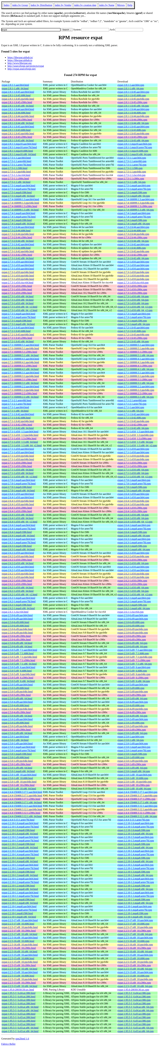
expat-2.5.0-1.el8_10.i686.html (17, 778)
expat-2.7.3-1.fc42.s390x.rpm (132, 254)
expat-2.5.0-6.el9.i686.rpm (130, 622)
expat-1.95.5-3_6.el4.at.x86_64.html (20, 1007)
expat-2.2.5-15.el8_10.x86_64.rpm (135, 968)
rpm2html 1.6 (22, 1038)
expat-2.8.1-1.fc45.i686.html (16, 95)
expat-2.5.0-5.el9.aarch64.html (17, 684)
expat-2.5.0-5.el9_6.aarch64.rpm (133, 667)
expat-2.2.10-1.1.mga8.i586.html (18, 899)
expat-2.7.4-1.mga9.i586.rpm (132, 220)
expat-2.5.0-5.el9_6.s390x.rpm (132, 677)
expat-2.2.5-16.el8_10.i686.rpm (133, 941)
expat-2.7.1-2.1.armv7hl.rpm (131, 404)
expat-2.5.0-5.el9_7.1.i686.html (18, 653)
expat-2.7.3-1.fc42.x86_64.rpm (133, 258)
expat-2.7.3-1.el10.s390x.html (17, 286)
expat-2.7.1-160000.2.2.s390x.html (19, 393)
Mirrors (121, 5)
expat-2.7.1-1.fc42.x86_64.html (18, 428)
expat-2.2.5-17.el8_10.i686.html (18, 923)
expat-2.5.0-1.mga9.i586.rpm (132, 754)
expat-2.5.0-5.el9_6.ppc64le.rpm (133, 674)
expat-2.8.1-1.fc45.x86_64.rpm (133, 105)
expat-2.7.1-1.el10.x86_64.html (17, 469)
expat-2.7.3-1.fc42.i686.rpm (131, 248)
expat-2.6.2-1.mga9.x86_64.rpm (133, 608)
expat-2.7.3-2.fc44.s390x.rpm (132, 237)
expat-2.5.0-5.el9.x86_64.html (17, 698)
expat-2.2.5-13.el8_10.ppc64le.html (20, 979)
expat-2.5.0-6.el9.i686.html (15, 622)
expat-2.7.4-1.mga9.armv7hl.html (19, 216)
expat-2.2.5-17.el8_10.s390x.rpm (134, 930)
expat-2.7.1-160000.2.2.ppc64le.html (20, 390)
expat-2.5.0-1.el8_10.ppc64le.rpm (134, 781)
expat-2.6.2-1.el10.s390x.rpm (132, 580)
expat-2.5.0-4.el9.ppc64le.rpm (132, 709)
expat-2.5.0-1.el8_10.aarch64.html (19, 774)
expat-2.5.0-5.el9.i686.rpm (130, 688)
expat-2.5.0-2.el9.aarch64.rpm (132, 719)
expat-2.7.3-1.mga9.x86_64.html (18, 324)
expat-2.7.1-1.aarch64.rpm (130, 407)
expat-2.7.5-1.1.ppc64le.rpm (131, 171)
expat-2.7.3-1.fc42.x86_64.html (18, 258)
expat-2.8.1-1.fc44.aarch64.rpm (133, 109)
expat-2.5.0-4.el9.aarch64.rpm (132, 702)
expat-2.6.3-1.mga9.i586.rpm (132, 546)
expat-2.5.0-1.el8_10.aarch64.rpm (134, 774)
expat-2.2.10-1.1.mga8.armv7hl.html (20, 896)
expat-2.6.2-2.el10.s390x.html (17, 560)
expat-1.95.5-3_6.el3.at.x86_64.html (20, 1027)
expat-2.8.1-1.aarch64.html (15, 85)
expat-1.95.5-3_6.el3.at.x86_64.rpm (135, 1027)
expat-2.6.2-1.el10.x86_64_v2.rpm (135, 594)
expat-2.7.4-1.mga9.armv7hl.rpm (134, 216)
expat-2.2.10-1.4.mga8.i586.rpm (133, 858)
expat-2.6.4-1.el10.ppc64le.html (18, 501)
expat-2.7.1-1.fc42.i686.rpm (131, 417)
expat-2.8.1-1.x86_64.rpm (130, 88)
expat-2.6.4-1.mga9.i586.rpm (132, 532)
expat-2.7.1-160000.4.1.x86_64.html (20, 369)
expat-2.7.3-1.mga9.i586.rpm (132, 320)
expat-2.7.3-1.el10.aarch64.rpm (133, 261)
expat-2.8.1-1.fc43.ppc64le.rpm (133, 133)
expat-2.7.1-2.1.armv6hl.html (16, 400)
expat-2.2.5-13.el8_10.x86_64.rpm (135, 986)
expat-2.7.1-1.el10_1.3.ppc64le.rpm (135, 435)
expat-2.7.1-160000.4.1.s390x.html (19, 365)
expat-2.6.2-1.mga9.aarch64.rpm (133, 598)
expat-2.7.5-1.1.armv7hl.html (16, 164)
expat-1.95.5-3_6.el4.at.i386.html (18, 993)
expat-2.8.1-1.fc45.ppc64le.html (18, 99)
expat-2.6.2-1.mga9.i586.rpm (132, 605)
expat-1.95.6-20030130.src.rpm (133, 989)
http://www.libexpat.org (19, 63)
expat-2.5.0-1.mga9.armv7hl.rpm (134, 750)
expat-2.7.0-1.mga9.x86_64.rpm (133, 490)
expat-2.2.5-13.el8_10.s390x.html (19, 982)
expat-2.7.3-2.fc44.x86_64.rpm (133, 241)
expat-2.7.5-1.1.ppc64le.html (16, 171)
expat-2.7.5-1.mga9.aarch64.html (18, 185)
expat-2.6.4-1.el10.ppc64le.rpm (133, 501)
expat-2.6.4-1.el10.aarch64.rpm (133, 494)
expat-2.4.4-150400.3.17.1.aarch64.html (22, 792)
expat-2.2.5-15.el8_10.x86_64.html (19, 968)
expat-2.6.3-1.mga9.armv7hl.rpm (134, 542)
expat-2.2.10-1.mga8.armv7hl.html (19, 910)
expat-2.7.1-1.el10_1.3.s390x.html (19, 438)
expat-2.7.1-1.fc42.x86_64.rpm (133, 428)
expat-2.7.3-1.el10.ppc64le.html (18, 272)
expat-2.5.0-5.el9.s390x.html (16, 695)
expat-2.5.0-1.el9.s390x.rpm (131, 764)
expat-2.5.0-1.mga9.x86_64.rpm (133, 771)
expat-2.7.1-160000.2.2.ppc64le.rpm (135, 390)
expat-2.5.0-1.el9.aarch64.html (17, 743)
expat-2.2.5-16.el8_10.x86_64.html (19, 951)
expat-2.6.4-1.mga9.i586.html (17, 532)
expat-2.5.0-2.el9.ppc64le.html (17, 726)
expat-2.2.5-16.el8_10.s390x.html (19, 948)
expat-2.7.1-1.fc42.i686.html (16, 417)
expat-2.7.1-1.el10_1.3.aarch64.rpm (135, 431)
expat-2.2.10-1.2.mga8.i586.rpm (133, 885)
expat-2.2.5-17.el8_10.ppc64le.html (20, 927)
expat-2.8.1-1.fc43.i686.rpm (131, 130)
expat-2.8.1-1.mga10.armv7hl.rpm (134, 147)
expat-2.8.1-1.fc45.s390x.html (17, 102)
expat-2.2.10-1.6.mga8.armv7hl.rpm (135, 826)
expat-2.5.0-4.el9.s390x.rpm (131, 712)
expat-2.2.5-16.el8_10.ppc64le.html (20, 944)
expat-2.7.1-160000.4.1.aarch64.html (20, 358)
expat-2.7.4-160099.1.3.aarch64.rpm (135, 199)
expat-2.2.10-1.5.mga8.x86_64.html (20, 847)
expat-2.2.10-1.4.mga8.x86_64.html (20, 861)
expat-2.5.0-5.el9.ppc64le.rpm (132, 691)
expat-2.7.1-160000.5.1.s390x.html (19, 352)
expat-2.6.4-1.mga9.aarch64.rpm (133, 525)
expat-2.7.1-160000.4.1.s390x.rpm (134, 365)
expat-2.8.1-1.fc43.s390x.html (17, 137)
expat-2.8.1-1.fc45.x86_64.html (18, 105)
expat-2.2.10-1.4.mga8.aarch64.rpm (135, 851)
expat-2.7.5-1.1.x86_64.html (16, 182)
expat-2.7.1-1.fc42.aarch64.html (18, 414)
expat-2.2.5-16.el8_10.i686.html (18, 941)
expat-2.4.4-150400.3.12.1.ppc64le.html (22, 809)
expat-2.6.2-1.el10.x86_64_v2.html (19, 594)
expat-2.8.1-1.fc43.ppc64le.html (18, 133)
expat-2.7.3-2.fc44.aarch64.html (18, 227)
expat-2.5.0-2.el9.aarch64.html (17, 719)
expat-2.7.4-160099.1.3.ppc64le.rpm (135, 203)
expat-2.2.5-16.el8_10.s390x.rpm (134, 948)
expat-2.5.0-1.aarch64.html (15, 736)
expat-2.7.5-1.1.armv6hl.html (16, 161)
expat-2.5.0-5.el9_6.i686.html (17, 670)
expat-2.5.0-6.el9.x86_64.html (17, 643)
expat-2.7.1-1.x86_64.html (15, 410)
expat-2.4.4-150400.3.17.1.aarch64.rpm (137, 792)
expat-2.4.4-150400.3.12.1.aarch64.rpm (137, 806)
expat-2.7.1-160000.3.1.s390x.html (19, 379)
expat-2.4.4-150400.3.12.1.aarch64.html (22, 806)
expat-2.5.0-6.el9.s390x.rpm (131, 636)
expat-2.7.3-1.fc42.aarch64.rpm (133, 244)
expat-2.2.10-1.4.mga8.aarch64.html (20, 851)
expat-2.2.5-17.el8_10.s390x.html (19, 930)
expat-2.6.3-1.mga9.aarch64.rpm (133, 539)
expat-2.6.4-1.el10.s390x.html (17, 508)
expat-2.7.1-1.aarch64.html (15, 407)
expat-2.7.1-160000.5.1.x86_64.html (20, 355)
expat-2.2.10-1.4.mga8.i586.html (18, 858)
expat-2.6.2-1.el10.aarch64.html (18, 566)
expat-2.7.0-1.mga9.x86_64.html (18, 490)
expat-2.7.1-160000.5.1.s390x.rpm (134, 352)
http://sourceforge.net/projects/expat (26, 66)
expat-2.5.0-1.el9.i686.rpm (130, 757)
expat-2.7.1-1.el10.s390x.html (17, 462)
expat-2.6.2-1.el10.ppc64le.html (18, 573)
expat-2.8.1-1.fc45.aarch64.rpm (133, 92)
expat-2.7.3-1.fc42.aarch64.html (18, 244)
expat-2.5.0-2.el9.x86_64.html (17, 733)
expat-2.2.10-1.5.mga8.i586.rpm (133, 844)
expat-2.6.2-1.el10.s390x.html (17, 580)
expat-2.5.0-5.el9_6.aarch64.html (18, 667)
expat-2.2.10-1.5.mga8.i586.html (18, 844)
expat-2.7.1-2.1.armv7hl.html (16, 404)
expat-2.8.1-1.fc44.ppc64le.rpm (133, 116)
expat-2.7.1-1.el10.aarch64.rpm (133, 449)
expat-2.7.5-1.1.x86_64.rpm (131, 182)
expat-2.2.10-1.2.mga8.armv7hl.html (20, 882)
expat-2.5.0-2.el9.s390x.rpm (131, 729)
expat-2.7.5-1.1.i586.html (14, 168)
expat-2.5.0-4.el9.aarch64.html (17, 702)
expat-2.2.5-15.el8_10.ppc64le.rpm (135, 962)
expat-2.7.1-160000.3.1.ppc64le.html (20, 376)
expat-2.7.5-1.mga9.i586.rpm (132, 192)
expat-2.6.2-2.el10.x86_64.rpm (133, 563)
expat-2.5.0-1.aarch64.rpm (130, 736)
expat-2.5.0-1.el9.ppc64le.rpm (132, 761)
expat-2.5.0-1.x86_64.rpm (130, 740)
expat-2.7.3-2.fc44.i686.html (16, 230)
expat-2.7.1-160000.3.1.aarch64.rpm (135, 372)
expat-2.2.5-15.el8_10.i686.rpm (133, 958)
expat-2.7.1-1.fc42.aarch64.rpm (133, 414)
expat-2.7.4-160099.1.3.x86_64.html (20, 209)
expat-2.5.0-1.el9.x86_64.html (17, 767)
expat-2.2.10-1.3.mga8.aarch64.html (20, 865)
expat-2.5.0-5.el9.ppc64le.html (17, 691)
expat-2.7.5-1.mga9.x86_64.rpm (133, 196)
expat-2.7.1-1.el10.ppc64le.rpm (133, 456)
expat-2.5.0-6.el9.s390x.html (16, 636)
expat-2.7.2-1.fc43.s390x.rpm (132, 338)
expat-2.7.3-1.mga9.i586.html (17, 320)
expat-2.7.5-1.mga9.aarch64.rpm (133, 185)
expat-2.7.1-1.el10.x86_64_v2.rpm (135, 476)
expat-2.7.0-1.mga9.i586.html (17, 487)
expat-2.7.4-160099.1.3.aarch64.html (20, 199)
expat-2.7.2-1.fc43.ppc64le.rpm (133, 334)
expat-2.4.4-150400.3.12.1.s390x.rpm (136, 813)
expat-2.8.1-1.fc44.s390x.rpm (132, 119)
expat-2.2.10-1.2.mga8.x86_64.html (20, 889)
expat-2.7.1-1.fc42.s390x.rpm (132, 424)
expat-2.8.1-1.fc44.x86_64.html (18, 123)
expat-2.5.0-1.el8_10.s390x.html (18, 785)
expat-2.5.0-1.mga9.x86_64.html (18, 771)
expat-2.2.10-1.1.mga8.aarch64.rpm (135, 892)
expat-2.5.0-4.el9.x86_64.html (17, 715)
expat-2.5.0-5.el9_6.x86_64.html (18, 681)
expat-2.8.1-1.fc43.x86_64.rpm (133, 140)
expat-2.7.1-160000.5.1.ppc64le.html (20, 348)
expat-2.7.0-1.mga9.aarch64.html (18, 480)
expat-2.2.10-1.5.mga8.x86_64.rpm (135, 847)
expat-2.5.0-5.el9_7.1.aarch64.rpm (134, 650)
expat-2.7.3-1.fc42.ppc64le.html (18, 251)
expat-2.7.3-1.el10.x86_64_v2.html (19, 306)
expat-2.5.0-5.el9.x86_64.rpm (132, 698)
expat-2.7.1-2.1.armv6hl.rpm (131, 400)
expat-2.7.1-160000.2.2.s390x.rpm (134, 393)
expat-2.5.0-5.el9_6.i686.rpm (132, 670)
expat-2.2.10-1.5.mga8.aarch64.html (20, 837)
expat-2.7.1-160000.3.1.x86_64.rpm (135, 383)
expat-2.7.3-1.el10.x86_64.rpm (133, 296)
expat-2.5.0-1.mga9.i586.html (17, 754)
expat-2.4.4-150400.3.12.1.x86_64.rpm (137, 816)
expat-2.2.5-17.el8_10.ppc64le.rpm (135, 927)
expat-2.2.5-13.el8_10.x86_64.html (19, 986)
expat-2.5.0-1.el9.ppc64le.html (17, 761)
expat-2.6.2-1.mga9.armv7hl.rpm (134, 601)
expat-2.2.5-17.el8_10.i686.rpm (133, 923)
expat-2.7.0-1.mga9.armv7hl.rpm (134, 483)
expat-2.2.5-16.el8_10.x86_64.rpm (135, 951)
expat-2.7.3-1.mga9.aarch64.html (18, 313)
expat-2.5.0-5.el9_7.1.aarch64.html (19, 650)
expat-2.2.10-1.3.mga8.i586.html (18, 871)
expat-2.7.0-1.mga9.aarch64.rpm (133, 480)
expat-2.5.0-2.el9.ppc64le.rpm (132, 726)
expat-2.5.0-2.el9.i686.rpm (130, 722)
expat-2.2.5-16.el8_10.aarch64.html (20, 937)
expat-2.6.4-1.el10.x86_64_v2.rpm (135, 521)
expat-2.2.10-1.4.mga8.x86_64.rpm (135, 861)
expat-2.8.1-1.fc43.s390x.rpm (132, 137)
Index (6, 5)
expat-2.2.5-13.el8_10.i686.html (18, 975)
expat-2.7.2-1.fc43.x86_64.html (18, 341)
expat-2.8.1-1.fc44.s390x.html (17, 119)
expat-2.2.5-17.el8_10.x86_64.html (19, 934)
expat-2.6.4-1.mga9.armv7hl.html (19, 528)
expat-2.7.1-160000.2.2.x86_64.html (20, 397)
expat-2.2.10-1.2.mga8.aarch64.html (20, 878)
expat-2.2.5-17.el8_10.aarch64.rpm (135, 920)
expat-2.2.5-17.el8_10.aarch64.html (20, 920)
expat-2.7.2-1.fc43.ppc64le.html (18, 334)
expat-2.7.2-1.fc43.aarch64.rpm (133, 327)
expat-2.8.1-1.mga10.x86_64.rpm (134, 154)
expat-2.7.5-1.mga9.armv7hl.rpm (134, 189)
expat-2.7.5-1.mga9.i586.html (17, 192)
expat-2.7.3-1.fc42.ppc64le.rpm (133, 251)
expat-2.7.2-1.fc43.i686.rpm (131, 331)
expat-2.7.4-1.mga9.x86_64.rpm (133, 223)
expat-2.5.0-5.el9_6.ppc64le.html (18, 674)
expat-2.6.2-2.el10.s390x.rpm (132, 560)
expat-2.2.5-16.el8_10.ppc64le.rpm (135, 944)
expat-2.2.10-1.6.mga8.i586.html (18, 830)
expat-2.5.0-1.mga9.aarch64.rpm (133, 747)
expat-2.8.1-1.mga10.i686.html (17, 151)
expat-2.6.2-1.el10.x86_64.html (17, 587)
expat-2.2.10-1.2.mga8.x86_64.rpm (135, 889)
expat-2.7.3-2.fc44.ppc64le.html (18, 234)
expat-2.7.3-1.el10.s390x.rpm (132, 286)
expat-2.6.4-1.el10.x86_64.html (17, 514)
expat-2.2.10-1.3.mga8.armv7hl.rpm (135, 868)
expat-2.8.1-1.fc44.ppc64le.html (18, 116)
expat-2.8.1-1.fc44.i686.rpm (131, 112)
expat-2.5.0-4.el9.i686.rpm (130, 705)
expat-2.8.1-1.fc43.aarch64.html (18, 126)
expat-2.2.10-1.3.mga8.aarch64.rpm (135, 865)
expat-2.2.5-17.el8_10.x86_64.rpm (135, 934)
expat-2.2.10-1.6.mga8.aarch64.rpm (135, 823)
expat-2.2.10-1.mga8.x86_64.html (19, 917)
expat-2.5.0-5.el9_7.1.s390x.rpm (133, 660)
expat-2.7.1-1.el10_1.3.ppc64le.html (20, 435)
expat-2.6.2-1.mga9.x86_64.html (18, 608)
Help (130, 5)
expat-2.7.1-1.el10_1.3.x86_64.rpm (135, 442)
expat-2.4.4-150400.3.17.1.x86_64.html (22, 802)
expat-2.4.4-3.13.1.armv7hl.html (18, 819)
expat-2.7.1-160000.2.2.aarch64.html (20, 386)
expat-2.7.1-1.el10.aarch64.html (18, 449)
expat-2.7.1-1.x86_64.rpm (130, 410)
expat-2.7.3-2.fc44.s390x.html (17, 237)
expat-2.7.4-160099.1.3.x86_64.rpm (135, 209)
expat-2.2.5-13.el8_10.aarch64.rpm (135, 972)
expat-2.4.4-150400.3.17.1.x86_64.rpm (137, 802)
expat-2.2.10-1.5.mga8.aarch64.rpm (135, 837)
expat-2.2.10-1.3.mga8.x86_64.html (20, 875)
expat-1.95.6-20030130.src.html (18, 989)
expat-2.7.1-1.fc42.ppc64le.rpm (133, 421)
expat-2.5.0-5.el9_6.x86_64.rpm (133, 681)
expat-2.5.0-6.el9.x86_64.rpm (132, 643)
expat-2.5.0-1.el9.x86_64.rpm (132, 767)
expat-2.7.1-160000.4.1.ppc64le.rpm (135, 362)
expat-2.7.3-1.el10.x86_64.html (17, 296)
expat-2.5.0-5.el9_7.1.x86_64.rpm (134, 663)
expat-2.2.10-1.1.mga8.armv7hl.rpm (135, 896)
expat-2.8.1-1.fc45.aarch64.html (18, 92)
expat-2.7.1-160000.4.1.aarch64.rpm (135, 358)
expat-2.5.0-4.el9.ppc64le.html (17, 709)
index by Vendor (63, 5)
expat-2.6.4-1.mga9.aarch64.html (18, 525)
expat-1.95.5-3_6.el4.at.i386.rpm (134, 993)
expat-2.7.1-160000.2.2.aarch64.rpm (135, 386)
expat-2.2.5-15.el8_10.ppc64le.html (20, 962)
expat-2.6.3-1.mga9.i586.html (17, 546)
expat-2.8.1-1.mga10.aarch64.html (19, 144)
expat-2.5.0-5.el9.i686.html (15, 688)
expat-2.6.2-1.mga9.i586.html (17, 605)
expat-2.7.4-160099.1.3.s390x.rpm (134, 206)
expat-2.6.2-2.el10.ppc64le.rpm (133, 556)
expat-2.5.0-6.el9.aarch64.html (17, 615)
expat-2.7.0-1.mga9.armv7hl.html (19, 483)
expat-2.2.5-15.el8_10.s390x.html (19, 965)
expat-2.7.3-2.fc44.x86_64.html (18, 241)
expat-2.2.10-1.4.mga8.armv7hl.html (20, 854)
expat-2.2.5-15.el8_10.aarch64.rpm (135, 955)
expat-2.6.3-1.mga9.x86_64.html (18, 549)
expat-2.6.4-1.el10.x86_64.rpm (133, 514)
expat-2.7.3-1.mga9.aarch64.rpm (133, 313)
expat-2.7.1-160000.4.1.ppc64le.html (20, 362)
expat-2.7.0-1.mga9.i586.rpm (132, 487)
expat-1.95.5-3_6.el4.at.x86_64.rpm (135, 1007)
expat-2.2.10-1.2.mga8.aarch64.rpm (135, 878)
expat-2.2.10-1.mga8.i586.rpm (132, 913)
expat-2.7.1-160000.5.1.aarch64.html (20, 345)
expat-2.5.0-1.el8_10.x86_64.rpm (134, 788)
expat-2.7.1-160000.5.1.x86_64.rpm (135, 355)
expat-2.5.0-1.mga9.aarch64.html (18, 747)
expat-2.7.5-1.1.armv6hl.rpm (131, 161)
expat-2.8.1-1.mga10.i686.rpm (132, 151)
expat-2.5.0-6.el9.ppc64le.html (17, 629)
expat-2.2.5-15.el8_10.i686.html (18, 958)
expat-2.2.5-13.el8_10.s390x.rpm (134, 982)
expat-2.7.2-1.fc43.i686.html (16, 331)
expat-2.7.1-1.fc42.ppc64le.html (18, 421)
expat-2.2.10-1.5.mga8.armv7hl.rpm (135, 840)
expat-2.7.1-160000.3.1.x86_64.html (20, 383)
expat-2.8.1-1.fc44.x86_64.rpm (133, 123)
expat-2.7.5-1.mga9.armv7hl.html (19, 189)
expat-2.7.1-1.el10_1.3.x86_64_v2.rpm (137, 445)
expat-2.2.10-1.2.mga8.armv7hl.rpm (135, 882)
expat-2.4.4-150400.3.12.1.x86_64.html (22, 816)
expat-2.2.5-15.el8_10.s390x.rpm (134, 965)
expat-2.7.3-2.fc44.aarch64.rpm (133, 227)
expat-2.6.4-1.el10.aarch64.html (18, 494)
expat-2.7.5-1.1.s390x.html (15, 178)
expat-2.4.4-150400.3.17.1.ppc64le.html (22, 795)
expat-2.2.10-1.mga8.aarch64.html (19, 906)
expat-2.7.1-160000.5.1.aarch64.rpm (135, 345)
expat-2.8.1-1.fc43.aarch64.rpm (133, 126)
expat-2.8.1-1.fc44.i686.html (16, 112)
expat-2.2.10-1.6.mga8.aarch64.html (20, 823)
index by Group (20, 5)
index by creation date (85, 5)
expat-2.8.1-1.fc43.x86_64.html (18, 140)
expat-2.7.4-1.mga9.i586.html (17, 220)
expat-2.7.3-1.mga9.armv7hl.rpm (134, 317)
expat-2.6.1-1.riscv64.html (15, 611)
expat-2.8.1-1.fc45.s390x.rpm (132, 102)
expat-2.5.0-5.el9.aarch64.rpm (132, 684)
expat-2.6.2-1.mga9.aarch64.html (18, 598)
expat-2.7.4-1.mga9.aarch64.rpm (133, 213)
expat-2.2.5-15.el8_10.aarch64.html (20, 955)
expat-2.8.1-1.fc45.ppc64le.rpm (133, 99)
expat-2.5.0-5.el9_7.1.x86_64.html (19, 663)
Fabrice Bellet (8, 1044)
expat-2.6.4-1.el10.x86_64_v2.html (19, 521)
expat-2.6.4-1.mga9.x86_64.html (18, 535)
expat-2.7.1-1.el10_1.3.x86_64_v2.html (22, 445)
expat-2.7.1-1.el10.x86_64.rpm (133, 469)
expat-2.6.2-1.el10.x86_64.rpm (133, 587)
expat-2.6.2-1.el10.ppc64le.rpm (133, 573)
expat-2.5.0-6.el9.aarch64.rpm (132, 615)
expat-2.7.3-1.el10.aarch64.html (18, 261)
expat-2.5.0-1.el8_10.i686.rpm (132, 778)
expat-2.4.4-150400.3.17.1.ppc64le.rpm (137, 795)
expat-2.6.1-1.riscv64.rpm (130, 611)
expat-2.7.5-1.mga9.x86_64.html (18, 196)
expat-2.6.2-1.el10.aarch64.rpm (133, 566)
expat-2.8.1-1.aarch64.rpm (130, 85)
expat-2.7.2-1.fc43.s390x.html (17, 338)
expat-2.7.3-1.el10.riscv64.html (17, 282)
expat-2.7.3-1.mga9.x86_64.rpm (133, 324)
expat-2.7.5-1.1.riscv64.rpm (131, 175)
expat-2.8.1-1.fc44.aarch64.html (18, 109)
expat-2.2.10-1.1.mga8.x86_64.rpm (135, 903)
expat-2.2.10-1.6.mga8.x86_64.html (20, 833)
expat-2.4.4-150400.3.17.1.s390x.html (21, 799)
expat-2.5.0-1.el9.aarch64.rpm (132, 743)
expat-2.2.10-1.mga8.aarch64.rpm (134, 906)
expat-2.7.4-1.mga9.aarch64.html (18, 213)
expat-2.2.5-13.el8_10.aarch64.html (20, 972)
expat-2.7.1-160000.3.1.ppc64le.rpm (135, 376)
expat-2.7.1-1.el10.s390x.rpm (132, 462)
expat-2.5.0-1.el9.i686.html (15, 757)
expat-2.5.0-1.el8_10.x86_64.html (19, 788)
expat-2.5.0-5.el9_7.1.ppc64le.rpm (134, 657)
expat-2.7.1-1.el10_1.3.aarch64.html (20, 431)
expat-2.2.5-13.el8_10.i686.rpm (133, 975)
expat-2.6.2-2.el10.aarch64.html (18, 553)
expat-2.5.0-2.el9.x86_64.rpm (132, 733)
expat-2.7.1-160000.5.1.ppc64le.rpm (135, 348)
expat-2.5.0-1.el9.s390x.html (16, 764)
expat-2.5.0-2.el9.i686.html (15, 722)
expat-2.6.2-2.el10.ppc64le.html (18, 556)
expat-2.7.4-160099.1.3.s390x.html (19, 206)
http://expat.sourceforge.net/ (22, 68)
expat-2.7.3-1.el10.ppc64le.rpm (133, 272)
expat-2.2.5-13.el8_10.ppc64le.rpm (135, 979)
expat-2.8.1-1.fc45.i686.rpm (131, 95)
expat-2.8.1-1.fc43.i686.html (16, 130)
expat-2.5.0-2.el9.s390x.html (16, 729)
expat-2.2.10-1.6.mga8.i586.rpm (133, 830)
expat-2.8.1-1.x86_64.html (15, 88)
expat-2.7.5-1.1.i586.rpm (130, 168)
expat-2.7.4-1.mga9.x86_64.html (18, 223)
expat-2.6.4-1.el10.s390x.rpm (132, 508)
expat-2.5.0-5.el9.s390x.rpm (131, 695)
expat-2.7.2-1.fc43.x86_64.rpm (133, 341)
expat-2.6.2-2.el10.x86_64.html (17, 563)
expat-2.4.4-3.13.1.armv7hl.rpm (133, 819)
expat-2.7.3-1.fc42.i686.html (16, 248)
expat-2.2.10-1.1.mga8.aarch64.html (20, 892)
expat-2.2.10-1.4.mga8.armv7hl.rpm (135, 854)
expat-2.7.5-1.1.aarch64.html (16, 157)
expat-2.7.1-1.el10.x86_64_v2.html (19, 476)
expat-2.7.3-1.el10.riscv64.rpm (133, 282)
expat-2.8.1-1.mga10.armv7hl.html (19, 147)
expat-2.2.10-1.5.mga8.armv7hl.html (20, 840)
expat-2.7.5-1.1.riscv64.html (16, 175)
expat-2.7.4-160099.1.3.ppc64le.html (20, 203)
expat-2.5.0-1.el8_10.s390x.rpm (133, 785)
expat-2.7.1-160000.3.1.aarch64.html (20, 372)
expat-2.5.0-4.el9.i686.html (15, 705)
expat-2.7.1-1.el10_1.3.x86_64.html (20, 442)
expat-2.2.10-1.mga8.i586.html (17, 913)
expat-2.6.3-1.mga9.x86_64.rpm (133, 549)
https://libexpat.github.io (20, 60)
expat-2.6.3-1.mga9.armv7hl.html (19, 542)
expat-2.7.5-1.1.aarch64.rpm (131, 157)
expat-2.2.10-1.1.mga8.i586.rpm (133, 899)
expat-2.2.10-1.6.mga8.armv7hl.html (20, 826)
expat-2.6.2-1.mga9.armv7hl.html (19, 601)
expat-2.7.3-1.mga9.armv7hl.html (19, 317)
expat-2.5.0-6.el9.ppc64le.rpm (132, 629)
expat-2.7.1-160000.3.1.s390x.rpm (134, 379)
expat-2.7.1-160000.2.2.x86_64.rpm (135, 397)
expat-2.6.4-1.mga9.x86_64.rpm (133, 535)
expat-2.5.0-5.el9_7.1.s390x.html (18, 660)
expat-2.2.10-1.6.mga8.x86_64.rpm (135, 833)
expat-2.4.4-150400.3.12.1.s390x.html (21, 813)
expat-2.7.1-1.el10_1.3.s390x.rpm (134, 438)
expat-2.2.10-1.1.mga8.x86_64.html (20, 903)
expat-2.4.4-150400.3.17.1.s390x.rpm (136, 799)
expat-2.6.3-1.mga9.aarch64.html (18, 539)
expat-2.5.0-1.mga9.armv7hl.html (19, 750)
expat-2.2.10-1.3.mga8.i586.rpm (133, 871)
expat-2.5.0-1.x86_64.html (15, 740)
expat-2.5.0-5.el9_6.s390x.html (17, 677)
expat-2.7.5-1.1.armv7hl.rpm (131, 164)
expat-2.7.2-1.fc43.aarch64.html (18, 327)
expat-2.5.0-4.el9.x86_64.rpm (132, 715)
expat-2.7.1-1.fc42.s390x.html (17, 424)
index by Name (106, 5)
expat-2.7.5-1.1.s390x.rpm (130, 178)
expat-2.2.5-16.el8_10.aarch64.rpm (135, 937)
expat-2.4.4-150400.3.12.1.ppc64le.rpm (137, 809)
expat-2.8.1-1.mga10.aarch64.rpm (134, 144)
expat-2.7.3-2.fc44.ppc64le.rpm (133, 234)
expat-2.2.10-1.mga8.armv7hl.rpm (134, 910)
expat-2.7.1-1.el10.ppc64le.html (18, 456)
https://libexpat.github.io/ (20, 57)
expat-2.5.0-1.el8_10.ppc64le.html (19, 781)
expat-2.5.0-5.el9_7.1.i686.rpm (133, 653)
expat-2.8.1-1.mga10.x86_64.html (19, 154)
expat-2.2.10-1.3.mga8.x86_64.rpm (135, 875)
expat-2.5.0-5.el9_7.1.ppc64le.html (19, 657)
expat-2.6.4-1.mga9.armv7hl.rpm (134, 528)
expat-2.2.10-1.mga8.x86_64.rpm (134, 917)
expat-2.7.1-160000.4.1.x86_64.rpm (135, 369)
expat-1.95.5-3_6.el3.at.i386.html (18, 1014)
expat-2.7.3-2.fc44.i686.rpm (131, 230)
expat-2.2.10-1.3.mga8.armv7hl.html (20, 868)
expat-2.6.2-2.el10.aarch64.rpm (133, 553)
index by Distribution (41, 5)
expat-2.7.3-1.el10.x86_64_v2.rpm (135, 306)
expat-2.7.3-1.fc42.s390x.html (17, 254)
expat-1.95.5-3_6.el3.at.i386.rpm (134, 1014)
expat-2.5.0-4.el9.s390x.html (16, 712)
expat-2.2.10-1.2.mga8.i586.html (18, 885)
